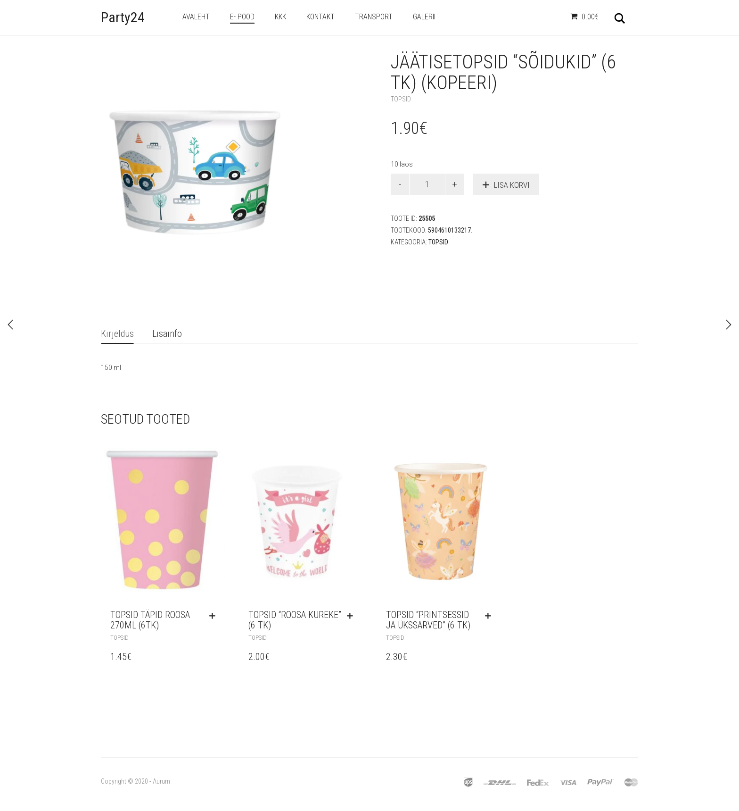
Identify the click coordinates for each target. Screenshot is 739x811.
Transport (374, 16)
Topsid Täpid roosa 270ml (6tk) (150, 620)
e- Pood (242, 16)
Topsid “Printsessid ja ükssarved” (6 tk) (428, 620)
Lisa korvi (512, 185)
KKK (280, 16)
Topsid (401, 99)
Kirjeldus (117, 333)
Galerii (424, 16)
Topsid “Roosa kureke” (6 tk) (294, 620)
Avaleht (196, 16)
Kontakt (320, 16)
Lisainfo (167, 333)
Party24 (123, 17)
